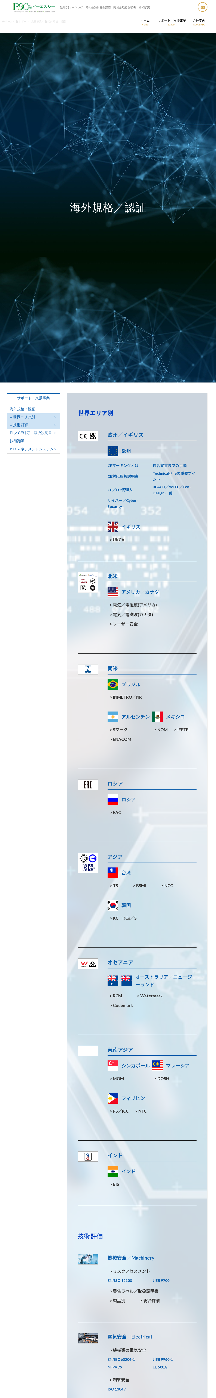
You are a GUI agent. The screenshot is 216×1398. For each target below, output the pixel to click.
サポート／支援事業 (33, 398)
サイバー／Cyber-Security (123, 503)
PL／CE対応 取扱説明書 (31, 433)
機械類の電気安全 (128, 1350)
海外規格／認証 (22, 409)
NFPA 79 (115, 1367)
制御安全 (120, 1379)
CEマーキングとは (123, 465)
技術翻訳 (17, 441)
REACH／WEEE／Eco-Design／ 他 (172, 490)
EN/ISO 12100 (120, 1280)
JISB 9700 (161, 1280)
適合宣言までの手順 (169, 465)
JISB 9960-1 (163, 1359)
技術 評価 (21, 425)
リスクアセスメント (130, 1271)
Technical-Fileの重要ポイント (174, 476)
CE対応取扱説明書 (123, 476)
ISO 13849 (117, 1389)
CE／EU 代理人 (120, 490)
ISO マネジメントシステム (31, 449)
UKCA (117, 539)
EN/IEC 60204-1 (121, 1359)
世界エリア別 (24, 417)
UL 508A (160, 1367)
